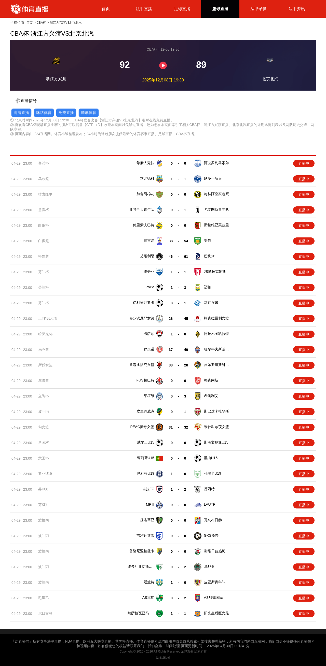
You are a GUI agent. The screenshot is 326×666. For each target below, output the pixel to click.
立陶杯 (43, 396)
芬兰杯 (43, 272)
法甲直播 (144, 9)
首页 (106, 9)
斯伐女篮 (45, 365)
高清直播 (21, 112)
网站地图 (163, 658)
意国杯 (43, 443)
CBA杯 (41, 22)
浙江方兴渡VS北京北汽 (66, 22)
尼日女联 (45, 613)
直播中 (303, 163)
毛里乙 (43, 598)
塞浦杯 (43, 163)
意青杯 (43, 210)
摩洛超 (43, 380)
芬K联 (43, 489)
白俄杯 (43, 225)
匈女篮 (43, 427)
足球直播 (182, 9)
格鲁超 (43, 256)
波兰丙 (43, 411)
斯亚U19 (45, 474)
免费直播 (66, 112)
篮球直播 (220, 9)
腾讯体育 (89, 112)
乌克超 (43, 349)
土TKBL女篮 (48, 318)
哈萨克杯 (45, 334)
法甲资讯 (297, 9)
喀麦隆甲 (45, 194)
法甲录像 (258, 9)
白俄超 (43, 241)
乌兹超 (43, 179)
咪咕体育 (44, 112)
